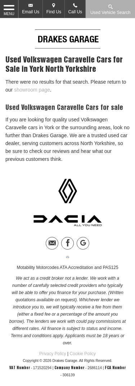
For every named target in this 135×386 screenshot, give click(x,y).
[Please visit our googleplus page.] (83, 243)
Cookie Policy (82, 353)
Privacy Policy (52, 353)
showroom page (32, 90)
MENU (9, 10)
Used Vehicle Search (110, 9)
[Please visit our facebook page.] (67, 243)
